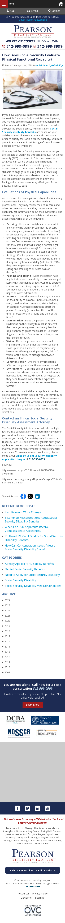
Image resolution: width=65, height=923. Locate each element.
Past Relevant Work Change (23, 512)
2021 (6, 615)
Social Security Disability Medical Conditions (33, 586)
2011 (6, 662)
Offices (54, 10)
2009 (6, 672)
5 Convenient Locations (33, 19)
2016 (6, 641)
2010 (6, 667)
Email (32, 10)
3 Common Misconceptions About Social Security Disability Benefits (31, 519)
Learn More (32, 704)
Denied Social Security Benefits (25, 569)
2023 (6, 605)
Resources (23, 893)
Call (11, 10)
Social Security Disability (49, 65)
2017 (6, 636)
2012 (6, 656)
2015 (6, 646)
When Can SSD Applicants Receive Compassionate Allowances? (27, 529)
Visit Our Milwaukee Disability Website (32, 870)
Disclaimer (26, 897)
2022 (6, 610)
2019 (6, 626)
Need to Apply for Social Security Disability (32, 575)
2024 (6, 600)
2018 (6, 631)
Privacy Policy (39, 893)
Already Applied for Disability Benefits (29, 564)
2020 (6, 620)
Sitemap (39, 897)
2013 (6, 651)
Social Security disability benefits (30, 130)
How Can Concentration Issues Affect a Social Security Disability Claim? (30, 547)
